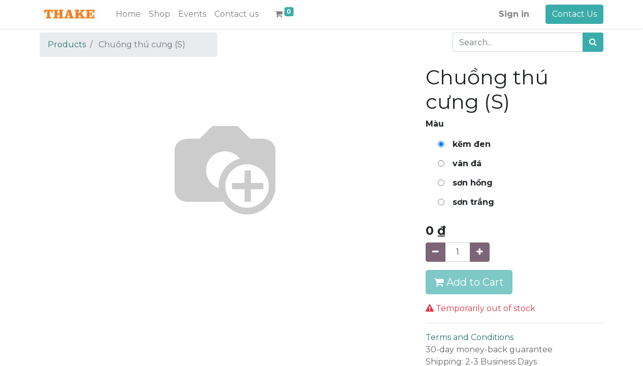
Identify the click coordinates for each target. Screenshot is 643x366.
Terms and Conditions (469, 337)
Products (67, 44)
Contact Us (574, 14)
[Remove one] (435, 252)
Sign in (514, 14)
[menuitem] (128, 14)
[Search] (593, 42)
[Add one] (480, 252)
